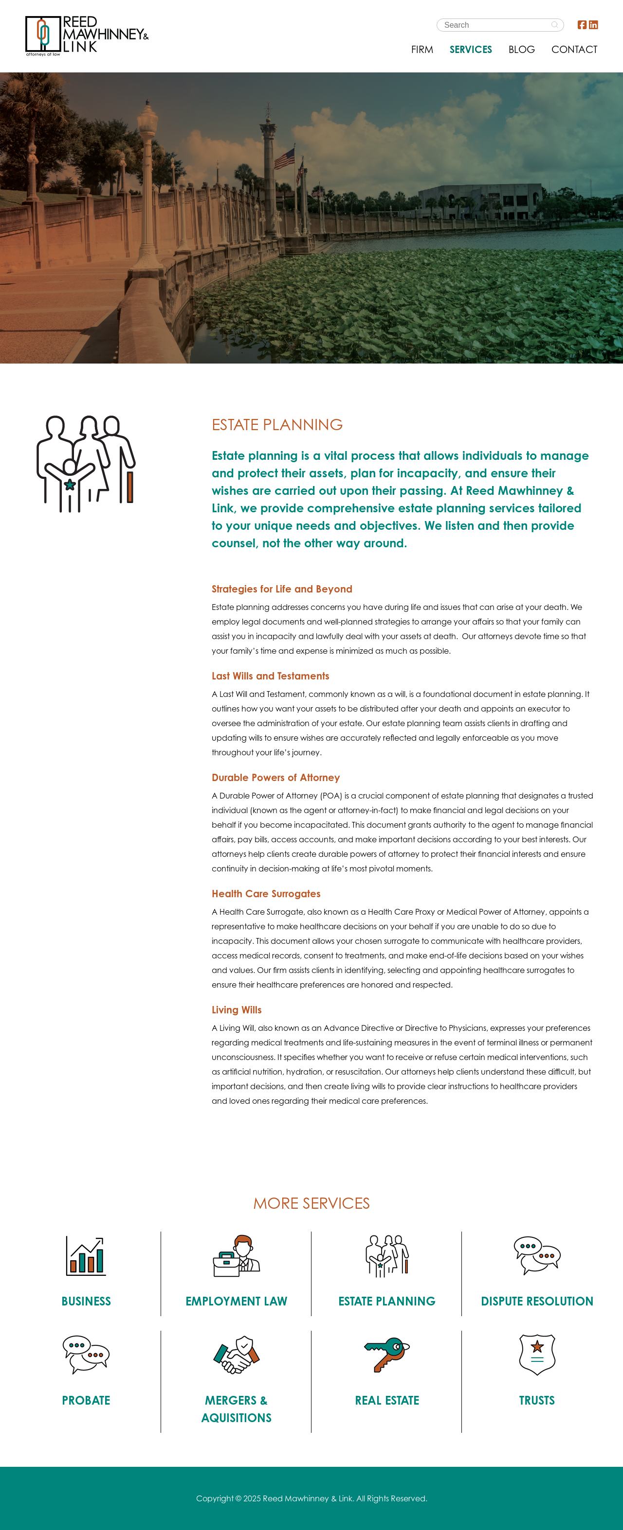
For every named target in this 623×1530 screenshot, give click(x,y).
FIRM (422, 49)
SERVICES (471, 49)
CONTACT (574, 49)
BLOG (522, 49)
